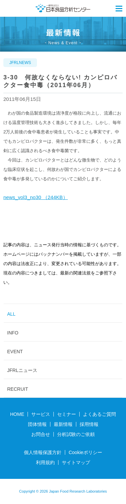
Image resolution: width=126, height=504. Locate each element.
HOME (17, 414)
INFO (12, 332)
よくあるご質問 (99, 414)
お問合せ (40, 434)
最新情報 (63, 424)
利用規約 (45, 462)
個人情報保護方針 (42, 452)
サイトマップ (76, 462)
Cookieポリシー (85, 452)
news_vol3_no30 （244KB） (35, 197)
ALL (11, 314)
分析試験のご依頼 (76, 434)
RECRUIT (17, 389)
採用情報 (89, 424)
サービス (40, 414)
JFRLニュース (22, 370)
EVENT (15, 351)
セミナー (66, 414)
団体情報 (37, 424)
